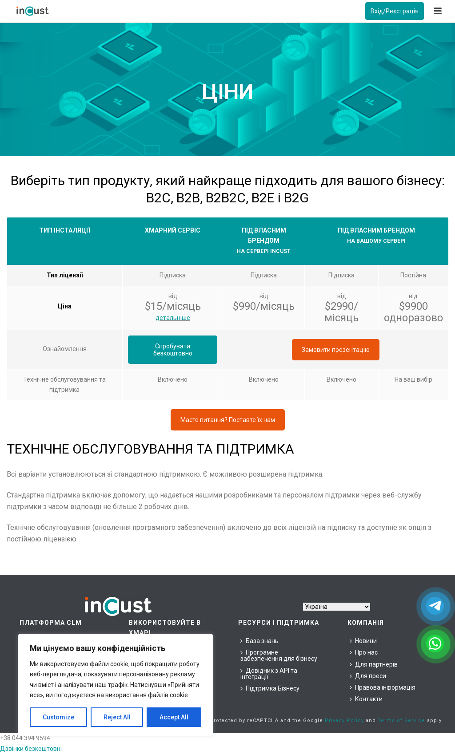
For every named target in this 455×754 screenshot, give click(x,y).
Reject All (117, 717)
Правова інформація (382, 687)
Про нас (364, 652)
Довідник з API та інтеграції (268, 673)
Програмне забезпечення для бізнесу (278, 655)
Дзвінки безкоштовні (31, 748)
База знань (259, 640)
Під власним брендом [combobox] (264, 240)
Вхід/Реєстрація (395, 11)
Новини (363, 640)
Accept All (174, 717)
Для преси (368, 675)
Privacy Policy (344, 720)
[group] (376, 235)
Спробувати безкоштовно (172, 350)
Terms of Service (401, 720)
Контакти (366, 699)
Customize (58, 717)
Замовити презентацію (336, 349)
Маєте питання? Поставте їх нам (227, 419)
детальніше (173, 317)
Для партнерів (374, 664)
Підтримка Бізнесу (269, 688)
